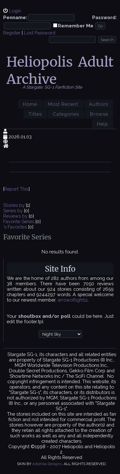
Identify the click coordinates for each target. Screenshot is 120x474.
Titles (35, 114)
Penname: (15, 17)
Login (15, 10)
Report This (16, 189)
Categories (66, 114)
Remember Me (75, 25)
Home (30, 104)
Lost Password (39, 32)
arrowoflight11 (73, 300)
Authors (98, 104)
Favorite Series (18, 221)
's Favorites (15, 227)
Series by (13, 210)
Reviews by (16, 216)
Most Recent (63, 104)
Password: (104, 17)
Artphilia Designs (47, 464)
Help (102, 124)
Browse (99, 114)
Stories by (14, 205)
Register (11, 32)
